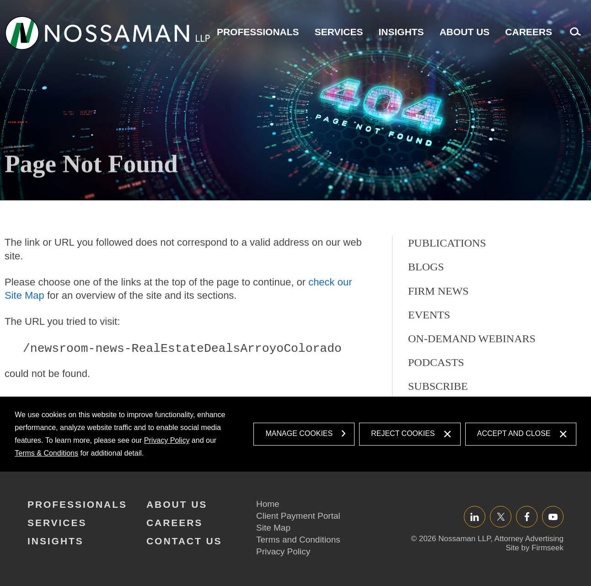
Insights (401, 32)
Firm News (438, 313)
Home (267, 504)
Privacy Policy (167, 440)
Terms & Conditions (46, 453)
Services (339, 32)
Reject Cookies (403, 433)
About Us (465, 32)
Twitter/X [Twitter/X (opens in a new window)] (500, 516)
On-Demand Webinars (472, 360)
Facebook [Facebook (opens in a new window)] (526, 516)
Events (429, 337)
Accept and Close (514, 433)
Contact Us (184, 541)
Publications (447, 265)
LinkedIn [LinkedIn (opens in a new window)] (474, 516)
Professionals (258, 32)
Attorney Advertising (529, 538)
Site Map (273, 527)
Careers (528, 32)
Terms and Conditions (298, 539)
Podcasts (436, 384)
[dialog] (295, 434)
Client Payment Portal (298, 516)
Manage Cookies (299, 433)
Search (573, 36)
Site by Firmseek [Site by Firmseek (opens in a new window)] (534, 547)
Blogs (426, 289)
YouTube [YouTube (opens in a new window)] (553, 516)
